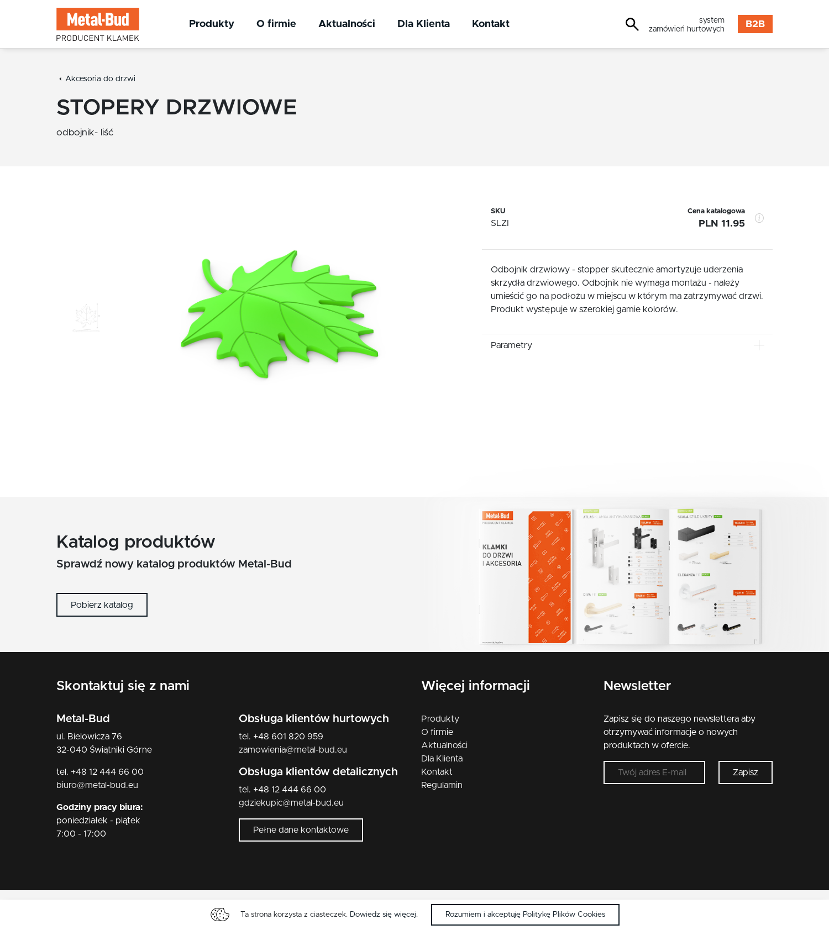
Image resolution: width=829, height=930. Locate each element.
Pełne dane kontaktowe (301, 830)
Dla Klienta (423, 24)
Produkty (211, 24)
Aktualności (346, 24)
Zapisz (745, 772)
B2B (755, 24)
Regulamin (442, 785)
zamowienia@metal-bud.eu (293, 749)
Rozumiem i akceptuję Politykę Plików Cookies (525, 914)
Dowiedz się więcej (383, 914)
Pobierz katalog (102, 605)
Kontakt (491, 24)
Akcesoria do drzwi (100, 79)
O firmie (276, 24)
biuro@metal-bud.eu (97, 785)
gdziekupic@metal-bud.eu (291, 802)
